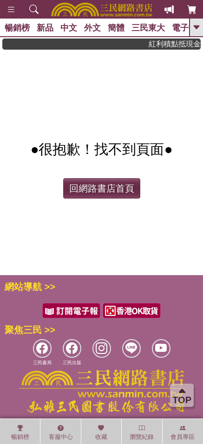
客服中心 (61, 432)
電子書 (184, 27)
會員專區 (182, 432)
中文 (68, 27)
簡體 (116, 27)
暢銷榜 (17, 27)
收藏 (101, 432)
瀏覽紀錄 (142, 432)
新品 (45, 27)
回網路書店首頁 (101, 188)
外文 (92, 27)
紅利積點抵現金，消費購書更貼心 (177, 44)
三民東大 (148, 27)
